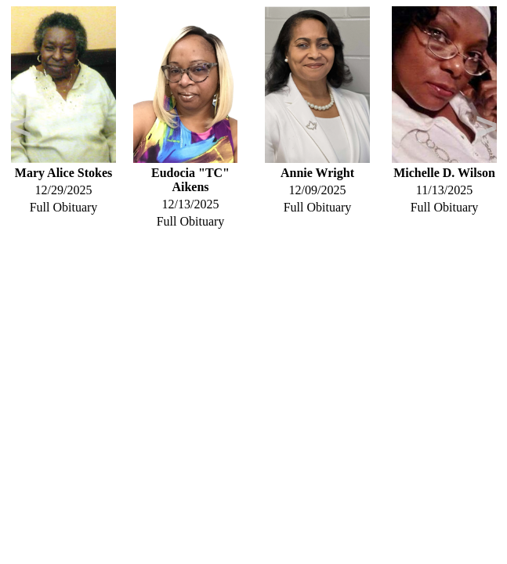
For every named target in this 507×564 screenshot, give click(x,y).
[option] (63, 110)
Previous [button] (20, 129)
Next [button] (486, 129)
